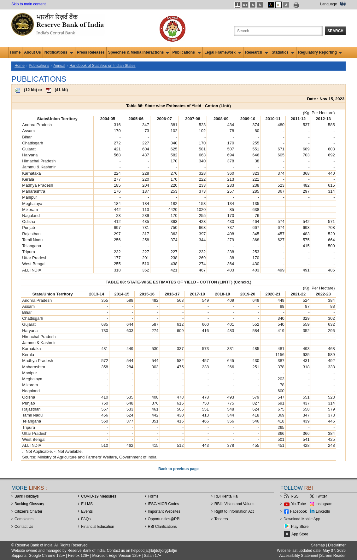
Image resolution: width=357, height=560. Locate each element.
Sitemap (318, 545)
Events (87, 511)
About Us (32, 52)
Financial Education (97, 526)
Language (328, 4)
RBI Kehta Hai (226, 496)
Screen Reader (333, 555)
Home (15, 52)
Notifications (58, 52)
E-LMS (87, 504)
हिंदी (343, 4)
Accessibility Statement (298, 555)
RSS (295, 496)
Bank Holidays (27, 496)
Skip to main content (28, 4)
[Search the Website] (278, 31)
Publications (187, 52)
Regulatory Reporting (320, 52)
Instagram (324, 504)
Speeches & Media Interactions (138, 52)
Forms (153, 496)
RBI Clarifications (162, 526)
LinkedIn (323, 511)
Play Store (299, 526)
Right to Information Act (234, 511)
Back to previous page (178, 469)
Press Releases (91, 52)
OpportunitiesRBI (164, 519)
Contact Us (24, 526)
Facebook (298, 511)
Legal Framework (223, 52)
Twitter (321, 496)
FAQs (86, 519)
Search (335, 31)
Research (256, 52)
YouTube (298, 504)
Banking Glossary (29, 504)
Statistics (283, 52)
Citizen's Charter (28, 511)
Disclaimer (337, 545)
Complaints (24, 519)
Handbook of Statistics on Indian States (102, 65)
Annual (59, 65)
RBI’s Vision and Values (234, 504)
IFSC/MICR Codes (163, 504)
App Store (299, 534)
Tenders (221, 519)
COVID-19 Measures (98, 496)
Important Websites (164, 511)
